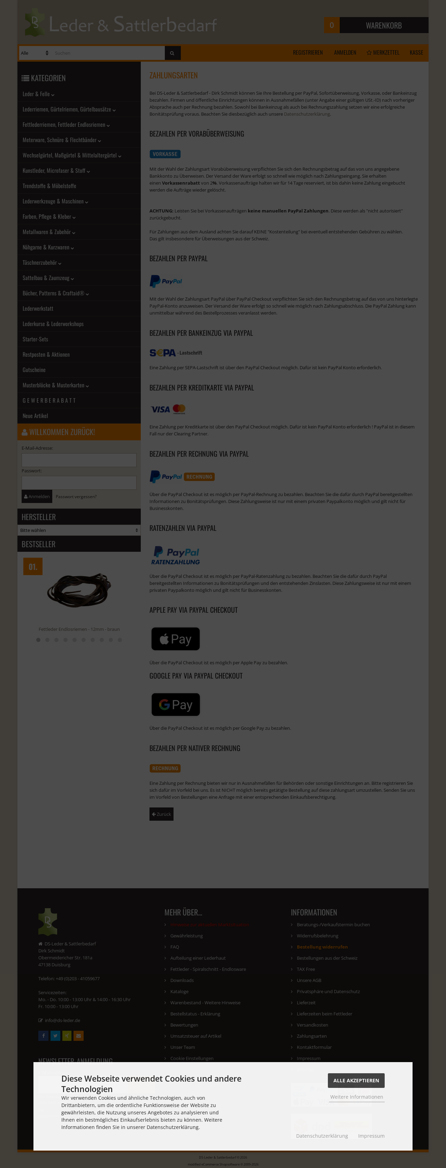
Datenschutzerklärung (322, 1135)
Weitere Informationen (356, 1096)
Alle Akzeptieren (356, 1080)
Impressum (371, 1135)
